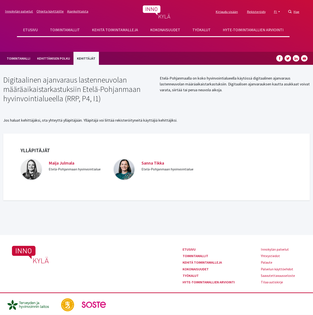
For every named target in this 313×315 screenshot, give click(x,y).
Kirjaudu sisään (227, 12)
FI (275, 12)
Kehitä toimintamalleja (115, 29)
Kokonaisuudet (165, 29)
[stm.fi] (68, 304)
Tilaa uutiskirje (272, 282)
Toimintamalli (18, 58)
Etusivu (30, 29)
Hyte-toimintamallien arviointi (253, 29)
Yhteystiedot (270, 256)
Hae (296, 12)
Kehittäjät (86, 58)
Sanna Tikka (153, 163)
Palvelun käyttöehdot (277, 269)
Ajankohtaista (77, 11)
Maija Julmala (61, 163)
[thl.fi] (30, 304)
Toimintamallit (65, 29)
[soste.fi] (94, 304)
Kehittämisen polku (53, 58)
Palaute (266, 262)
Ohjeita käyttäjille (50, 11)
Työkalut (201, 29)
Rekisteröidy (256, 12)
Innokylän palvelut (19, 11)
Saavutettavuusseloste (278, 275)
